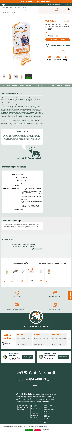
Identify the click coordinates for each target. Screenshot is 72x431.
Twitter (44, 372)
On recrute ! (21, 409)
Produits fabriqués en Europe (48, 412)
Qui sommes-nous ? (23, 405)
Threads (40, 372)
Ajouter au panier (59, 40)
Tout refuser (37, 429)
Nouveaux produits (49, 409)
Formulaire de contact (34, 406)
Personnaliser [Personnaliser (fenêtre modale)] (46, 429)
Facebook (35, 372)
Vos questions (50, 85)
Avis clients (34, 417)
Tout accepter (28, 429)
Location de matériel (36, 415)
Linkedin (54, 372)
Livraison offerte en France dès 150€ (17, 309)
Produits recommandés (63, 85)
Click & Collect (34, 413)
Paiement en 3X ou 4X (49, 60)
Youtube (49, 372)
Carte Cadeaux (47, 418)
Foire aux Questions (36, 408)
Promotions (47, 407)
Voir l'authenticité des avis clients (8, 343)
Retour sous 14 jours (65, 60)
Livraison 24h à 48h (57, 59)
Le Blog (22, 372)
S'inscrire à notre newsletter (36, 384)
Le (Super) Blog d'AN (23, 407)
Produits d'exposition (47, 416)
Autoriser (28, 77)
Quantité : (47, 35)
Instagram (30, 372)
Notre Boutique (35, 411)
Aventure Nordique (23, 394)
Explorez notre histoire (43, 401)
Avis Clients (41, 85)
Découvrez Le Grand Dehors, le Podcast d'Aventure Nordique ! (36, 1)
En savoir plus (28, 357)
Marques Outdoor (48, 405)
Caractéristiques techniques (27, 85)
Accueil (2, 15)
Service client (17, 296)
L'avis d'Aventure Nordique (9, 85)
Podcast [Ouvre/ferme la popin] (70, 295)
